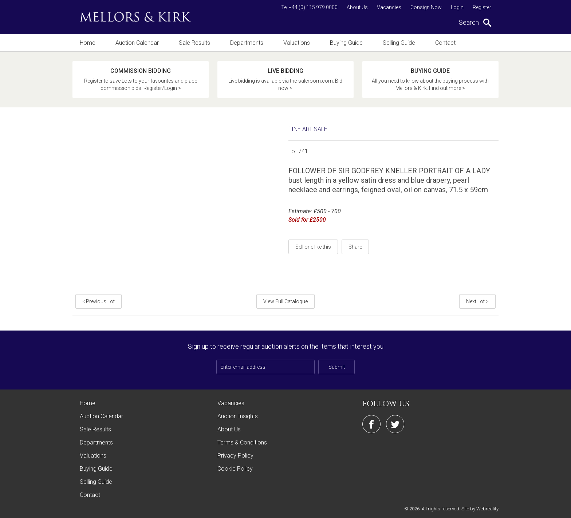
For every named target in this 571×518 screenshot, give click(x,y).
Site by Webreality (480, 508)
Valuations (296, 42)
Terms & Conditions (242, 442)
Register (482, 7)
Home (87, 42)
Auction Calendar (137, 42)
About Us (357, 7)
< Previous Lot (98, 301)
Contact (445, 42)
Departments (246, 42)
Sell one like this (313, 247)
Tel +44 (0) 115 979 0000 (309, 7)
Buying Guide (346, 42)
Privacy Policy (235, 455)
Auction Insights (237, 416)
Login (457, 7)
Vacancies (389, 7)
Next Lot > (477, 301)
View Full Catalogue (285, 301)
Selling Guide (399, 42)
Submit (336, 367)
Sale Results (194, 42)
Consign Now (426, 7)
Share (355, 247)
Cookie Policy (235, 468)
